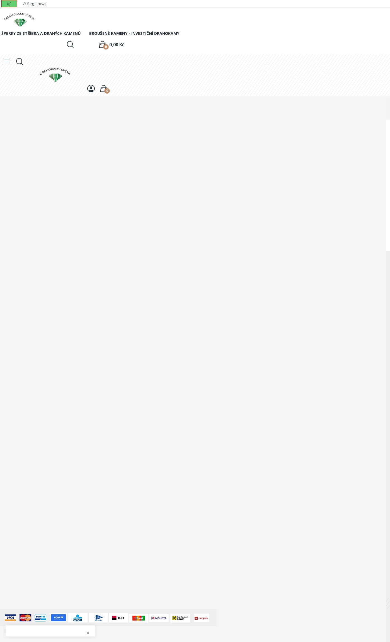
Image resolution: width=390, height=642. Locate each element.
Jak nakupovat (12, 419)
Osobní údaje (12, 459)
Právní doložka (13, 429)
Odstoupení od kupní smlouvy (27, 438)
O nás (5, 400)
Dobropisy (9, 478)
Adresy (6, 488)
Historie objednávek (18, 469)
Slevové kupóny (14, 497)
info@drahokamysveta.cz (35, 355)
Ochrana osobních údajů (22, 410)
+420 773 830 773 (31, 333)
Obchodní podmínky (18, 391)
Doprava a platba (15, 381)
